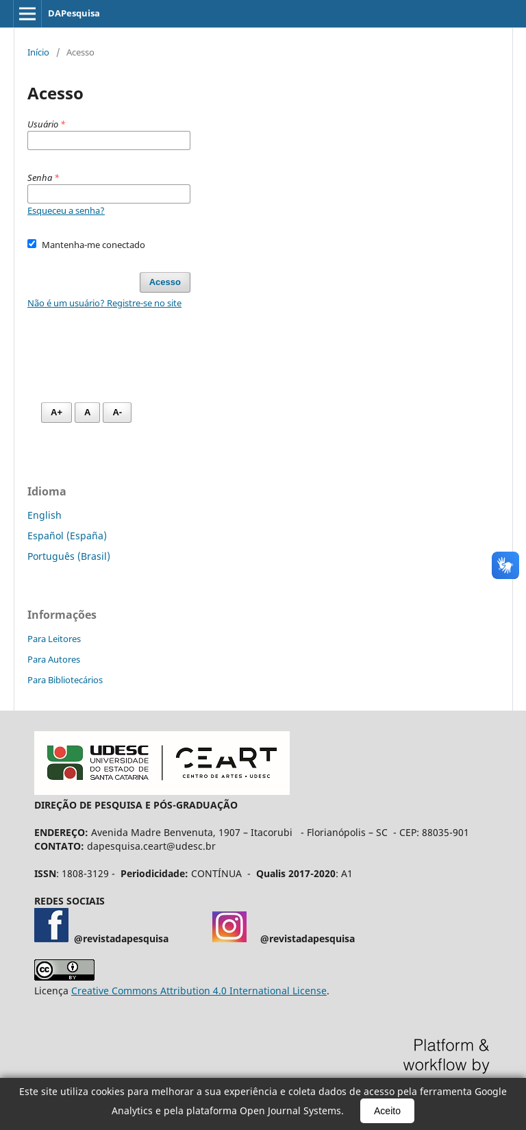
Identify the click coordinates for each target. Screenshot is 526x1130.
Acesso (165, 282)
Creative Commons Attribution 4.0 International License (199, 990)
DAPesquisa (74, 13)
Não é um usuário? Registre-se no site (104, 303)
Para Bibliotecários (65, 680)
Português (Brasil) (68, 556)
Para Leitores (54, 638)
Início (38, 52)
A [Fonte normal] (87, 412)
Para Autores (53, 659)
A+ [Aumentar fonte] (56, 412)
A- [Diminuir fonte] (117, 412)
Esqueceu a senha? (66, 210)
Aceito (387, 1110)
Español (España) (67, 535)
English (44, 514)
